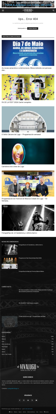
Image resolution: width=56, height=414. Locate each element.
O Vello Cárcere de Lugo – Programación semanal (21, 134)
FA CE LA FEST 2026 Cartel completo (16, 102)
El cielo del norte (28, 409)
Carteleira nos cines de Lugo (13, 167)
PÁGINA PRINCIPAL (32, 28)
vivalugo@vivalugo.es (13, 388)
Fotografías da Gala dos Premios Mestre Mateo (31, 271)
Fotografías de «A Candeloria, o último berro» (19, 233)
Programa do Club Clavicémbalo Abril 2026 (30, 258)
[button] (3, 10)
